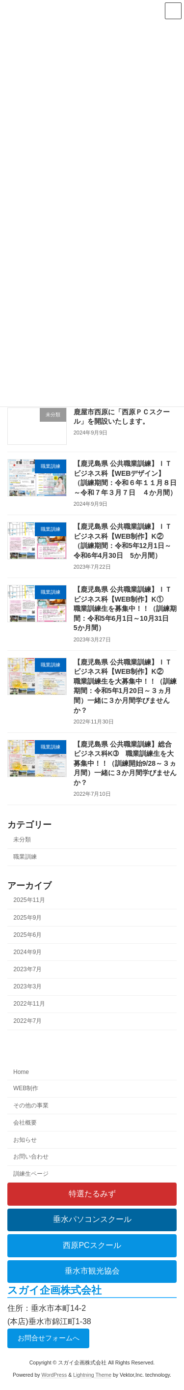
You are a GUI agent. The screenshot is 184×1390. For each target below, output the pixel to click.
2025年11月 (29, 900)
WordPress (54, 1375)
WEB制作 (25, 1088)
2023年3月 (27, 986)
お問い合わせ (31, 1156)
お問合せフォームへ (48, 1338)
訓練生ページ (31, 1173)
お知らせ (25, 1139)
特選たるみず (92, 1193)
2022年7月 (27, 1020)
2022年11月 (29, 1003)
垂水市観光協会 (92, 1271)
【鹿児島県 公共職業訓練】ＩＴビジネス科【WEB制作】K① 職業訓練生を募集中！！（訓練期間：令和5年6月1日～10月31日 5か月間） (125, 608)
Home (21, 1072)
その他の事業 (31, 1105)
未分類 (22, 839)
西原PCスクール (92, 1245)
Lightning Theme (92, 1375)
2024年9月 (27, 952)
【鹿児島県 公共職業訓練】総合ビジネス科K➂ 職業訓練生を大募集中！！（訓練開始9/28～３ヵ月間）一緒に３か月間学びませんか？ (125, 763)
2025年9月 (27, 917)
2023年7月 (27, 969)
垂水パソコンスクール (92, 1219)
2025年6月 (27, 934)
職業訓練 (25, 856)
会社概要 (25, 1122)
